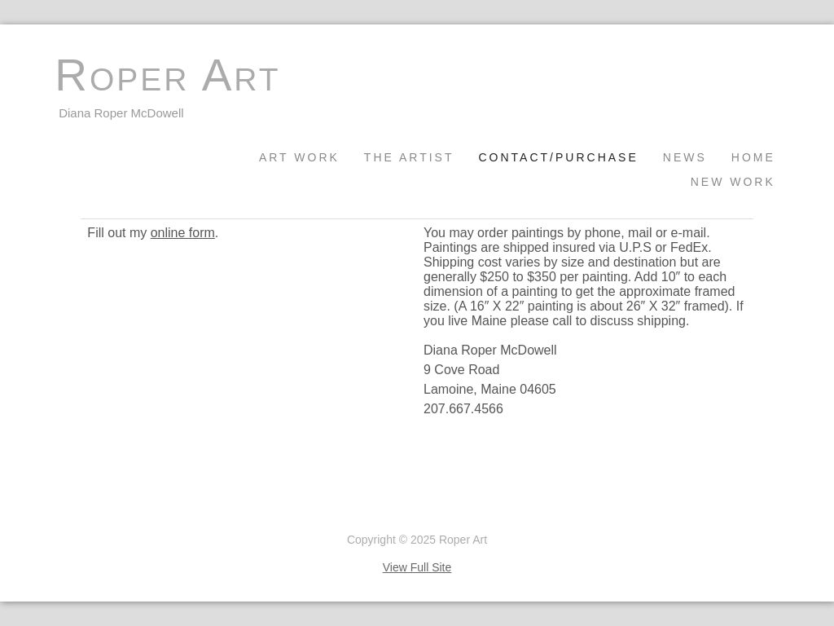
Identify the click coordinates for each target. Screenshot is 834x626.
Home (753, 157)
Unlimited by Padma (105, 511)
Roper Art (167, 75)
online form (183, 233)
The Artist (409, 157)
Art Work (299, 157)
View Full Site (417, 567)
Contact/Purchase (558, 157)
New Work (733, 181)
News (685, 157)
